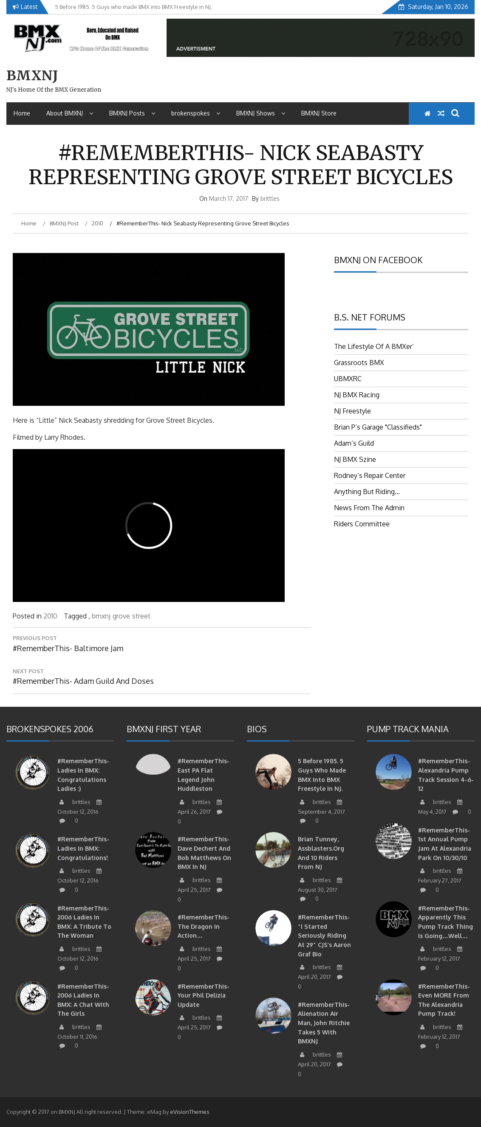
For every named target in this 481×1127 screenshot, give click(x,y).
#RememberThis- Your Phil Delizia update (203, 995)
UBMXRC (348, 378)
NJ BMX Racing (356, 395)
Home (22, 113)
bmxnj (101, 616)
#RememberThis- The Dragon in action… (203, 926)
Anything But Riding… (367, 491)
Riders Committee (362, 524)
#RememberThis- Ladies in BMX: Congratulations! (83, 848)
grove (121, 616)
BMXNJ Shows (260, 113)
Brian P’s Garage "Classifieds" (378, 427)
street (141, 616)
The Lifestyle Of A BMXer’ (374, 346)
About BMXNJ (69, 113)
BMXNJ (32, 75)
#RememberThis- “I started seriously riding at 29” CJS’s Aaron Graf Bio (324, 935)
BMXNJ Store (319, 113)
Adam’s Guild (354, 443)
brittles (270, 198)
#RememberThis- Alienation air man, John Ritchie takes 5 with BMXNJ (324, 1023)
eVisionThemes (189, 1111)
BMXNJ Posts (132, 113)
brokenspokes (195, 113)
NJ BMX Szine (355, 459)
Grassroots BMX (359, 362)
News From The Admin (369, 507)
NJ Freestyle (352, 411)
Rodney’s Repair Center (369, 475)
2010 (50, 616)
